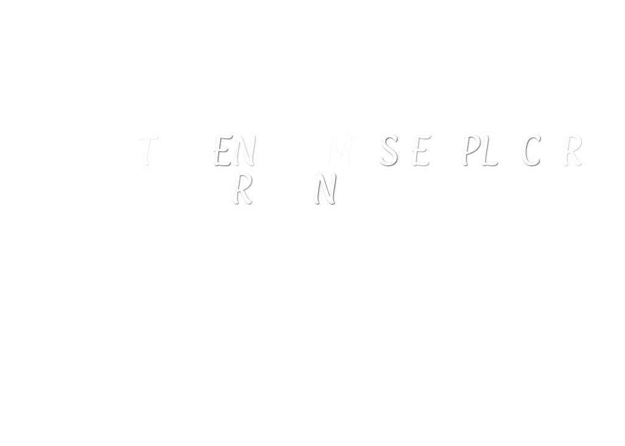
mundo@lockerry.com (320, 298)
